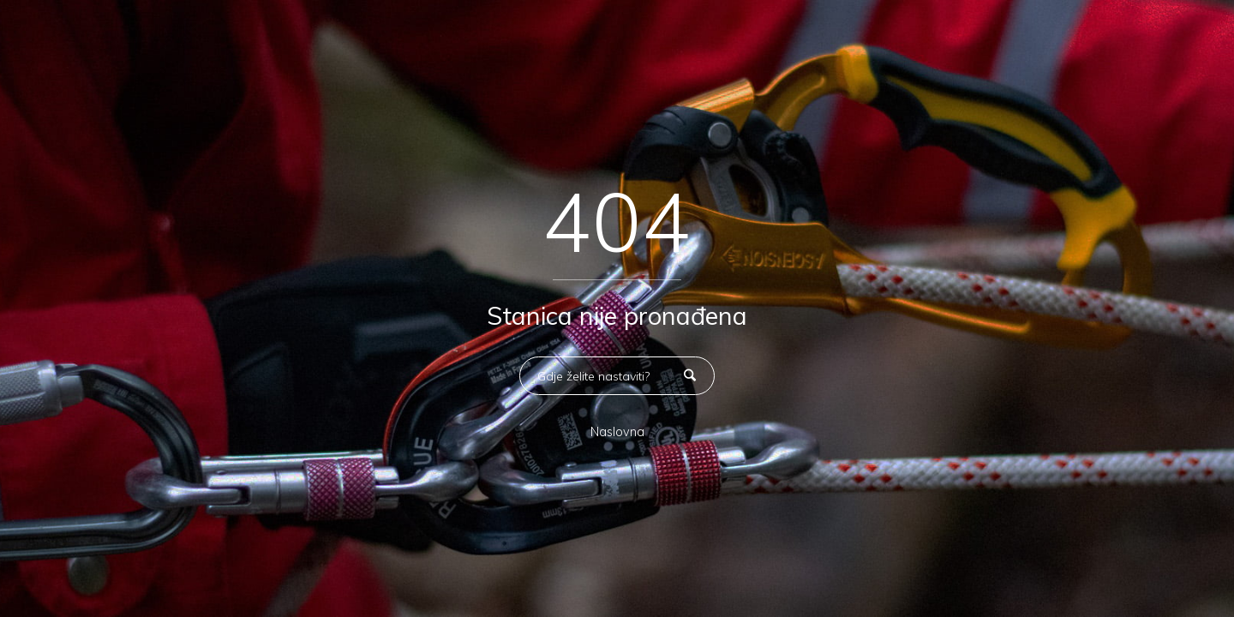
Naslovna (617, 432)
